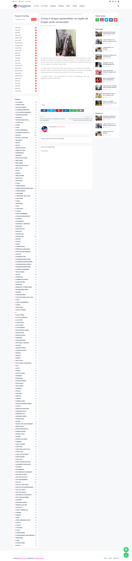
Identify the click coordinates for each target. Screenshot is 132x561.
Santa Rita (26, 459)
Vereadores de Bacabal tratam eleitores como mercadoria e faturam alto (110, 32)
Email (21, 1)
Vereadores (26, 537)
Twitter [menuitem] (68, 6)
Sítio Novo (26, 507)
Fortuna (26, 254)
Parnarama (26, 378)
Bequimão (26, 155)
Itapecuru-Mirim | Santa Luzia (26, 297)
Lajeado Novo (26, 322)
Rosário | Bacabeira (26, 439)
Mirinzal (26, 353)
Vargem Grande (26, 532)
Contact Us (116, 558)
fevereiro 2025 (26, 65)
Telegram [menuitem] (82, 6)
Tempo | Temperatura (26, 510)
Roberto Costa (26, 434)
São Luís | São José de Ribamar (26, 487)
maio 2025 (26, 58)
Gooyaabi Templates (39, 558)
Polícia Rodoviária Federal (26, 403)
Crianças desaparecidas (26, 216)
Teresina (26, 512)
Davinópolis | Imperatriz (26, 223)
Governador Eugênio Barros (26, 261)
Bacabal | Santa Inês (26, 137)
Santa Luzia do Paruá (26, 454)
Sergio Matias (45, 25)
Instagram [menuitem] (53, 6)
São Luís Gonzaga (26, 492)
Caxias (26, 201)
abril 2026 (26, 32)
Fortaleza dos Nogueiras (26, 251)
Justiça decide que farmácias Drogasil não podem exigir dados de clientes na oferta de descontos (109, 71)
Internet (26, 292)
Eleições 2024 (26, 234)
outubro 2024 (26, 73)
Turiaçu (26, 525)
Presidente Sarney (26, 416)
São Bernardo (26, 469)
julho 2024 (26, 80)
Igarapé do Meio (26, 282)
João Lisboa (26, 307)
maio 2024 (26, 86)
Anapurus (26, 117)
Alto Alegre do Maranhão (26, 112)
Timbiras (26, 515)
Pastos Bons (26, 383)
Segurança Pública (26, 502)
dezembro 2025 (26, 42)
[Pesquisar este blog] (23, 19)
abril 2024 (26, 88)
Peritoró (26, 396)
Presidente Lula (26, 413)
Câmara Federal (26, 185)
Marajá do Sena (26, 335)
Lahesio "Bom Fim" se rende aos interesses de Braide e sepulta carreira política (109, 40)
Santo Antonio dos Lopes (26, 461)
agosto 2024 (26, 78)
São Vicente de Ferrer (26, 497)
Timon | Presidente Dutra (26, 520)
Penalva (26, 391)
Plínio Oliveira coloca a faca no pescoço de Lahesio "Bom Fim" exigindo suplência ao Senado (109, 94)
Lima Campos (26, 325)
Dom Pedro (26, 226)
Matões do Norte (26, 348)
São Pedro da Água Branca (26, 494)
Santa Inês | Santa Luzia (26, 449)
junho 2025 (26, 55)
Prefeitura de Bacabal (26, 408)
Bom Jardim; (26, 163)
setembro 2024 (26, 75)
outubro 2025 (26, 48)
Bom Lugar (26, 168)
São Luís (26, 482)
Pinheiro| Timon (26, 401)
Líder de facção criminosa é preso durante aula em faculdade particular (110, 86)
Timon (26, 517)
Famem (26, 244)
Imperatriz (26, 284)
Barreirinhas (26, 152)
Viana (26, 540)
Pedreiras (26, 388)
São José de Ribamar (26, 479)
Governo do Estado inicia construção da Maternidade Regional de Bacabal (110, 55)
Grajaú (26, 274)
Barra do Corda (26, 150)
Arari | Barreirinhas (26, 130)
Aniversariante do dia (26, 120)
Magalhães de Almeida (26, 330)
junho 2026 (26, 27)
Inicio (15, 1)
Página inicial (44, 14)
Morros (26, 358)
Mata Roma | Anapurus (26, 342)
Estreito (26, 241)
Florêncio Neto (26, 246)
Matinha (26, 345)
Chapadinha (26, 203)
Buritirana (26, 180)
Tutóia (26, 530)
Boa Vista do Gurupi (26, 158)
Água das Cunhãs (26, 107)
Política (26, 406)
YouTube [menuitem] (44, 6)
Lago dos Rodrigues (26, 317)
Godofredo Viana (26, 256)
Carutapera (26, 198)
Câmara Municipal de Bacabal (26, 188)
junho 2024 (26, 83)
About (110, 558)
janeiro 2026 (26, 40)
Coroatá (26, 211)
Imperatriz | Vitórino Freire (26, 287)
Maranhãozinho (26, 340)
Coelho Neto (26, 208)
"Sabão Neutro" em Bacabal (108, 48)
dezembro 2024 (26, 70)
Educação (26, 231)
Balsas (26, 145)
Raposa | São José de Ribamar (26, 423)
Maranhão (26, 337)
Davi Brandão (26, 221)
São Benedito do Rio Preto (26, 464)
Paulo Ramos (26, 385)
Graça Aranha (26, 272)
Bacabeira (26, 140)
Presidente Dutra (26, 411)
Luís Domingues (26, 327)
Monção (26, 355)
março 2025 (26, 63)
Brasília (26, 173)
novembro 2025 (26, 45)
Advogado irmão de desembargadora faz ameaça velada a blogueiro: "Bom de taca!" (110, 63)
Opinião (26, 370)
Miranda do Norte (26, 350)
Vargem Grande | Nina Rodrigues (26, 535)
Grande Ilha (26, 277)
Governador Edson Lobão (26, 259)
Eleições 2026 (26, 236)
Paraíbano (26, 375)
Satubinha (26, 499)
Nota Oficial (26, 360)
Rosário (26, 436)
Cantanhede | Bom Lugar (26, 196)
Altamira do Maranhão (26, 109)
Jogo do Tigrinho (26, 310)
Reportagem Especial (26, 429)
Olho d (26, 368)
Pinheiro (26, 398)
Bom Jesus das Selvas (26, 165)
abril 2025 (26, 60)
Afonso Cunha (26, 104)
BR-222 (26, 170)
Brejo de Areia (26, 175)
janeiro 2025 (26, 68)
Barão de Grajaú (26, 147)
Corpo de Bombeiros (26, 213)
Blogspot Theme (22, 558)
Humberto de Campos (26, 279)
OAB (26, 365)
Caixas (26, 183)
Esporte (26, 239)
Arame (26, 125)
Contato (28, 1)
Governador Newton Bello (26, 264)
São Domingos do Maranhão (26, 472)
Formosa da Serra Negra (26, 249)
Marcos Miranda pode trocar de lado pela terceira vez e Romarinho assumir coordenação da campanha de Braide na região (110, 79)
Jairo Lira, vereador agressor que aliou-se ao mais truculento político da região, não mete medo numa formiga (110, 102)
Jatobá (26, 304)
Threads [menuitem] (74, 6)
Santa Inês (26, 446)
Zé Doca (26, 545)
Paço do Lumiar (26, 373)
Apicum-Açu (26, 122)
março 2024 (26, 91)
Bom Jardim (26, 160)
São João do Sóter (26, 474)
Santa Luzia (26, 451)
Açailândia (26, 102)
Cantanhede (26, 193)
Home (105, 558)
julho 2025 (26, 53)
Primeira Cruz (26, 418)
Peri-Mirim (26, 393)
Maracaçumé (26, 332)
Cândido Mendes (26, 190)
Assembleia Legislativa (26, 132)
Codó (26, 206)
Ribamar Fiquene (26, 431)
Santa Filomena (26, 444)
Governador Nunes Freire (26, 266)
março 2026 (26, 35)
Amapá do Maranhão (26, 114)
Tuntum (26, 522)
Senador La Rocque (26, 505)
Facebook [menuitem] (61, 6)
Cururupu (26, 218)
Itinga (26, 299)
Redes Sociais (26, 426)
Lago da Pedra (26, 315)
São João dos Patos (26, 477)
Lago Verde (26, 320)
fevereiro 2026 (26, 37)
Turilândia (26, 527)
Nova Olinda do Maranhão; (26, 363)
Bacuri (26, 142)
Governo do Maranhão (26, 269)
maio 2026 (26, 30)
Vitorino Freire (26, 543)
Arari (26, 127)
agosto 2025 (26, 50)
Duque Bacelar (26, 228)
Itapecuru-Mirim (26, 294)
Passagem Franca (26, 380)
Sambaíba (26, 441)
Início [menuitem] (36, 6)
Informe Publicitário (26, 289)
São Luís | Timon (26, 489)
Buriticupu (26, 178)
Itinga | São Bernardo (26, 302)
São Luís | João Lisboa (26, 484)
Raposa (26, 421)
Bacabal (26, 135)
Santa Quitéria (26, 456)
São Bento (26, 467)
